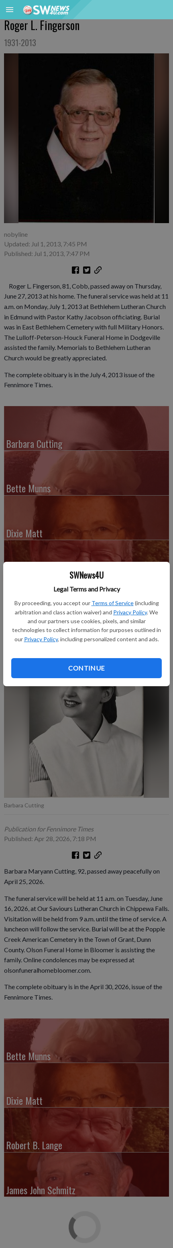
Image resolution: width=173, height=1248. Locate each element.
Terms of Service (113, 603)
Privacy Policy (130, 612)
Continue (86, 668)
